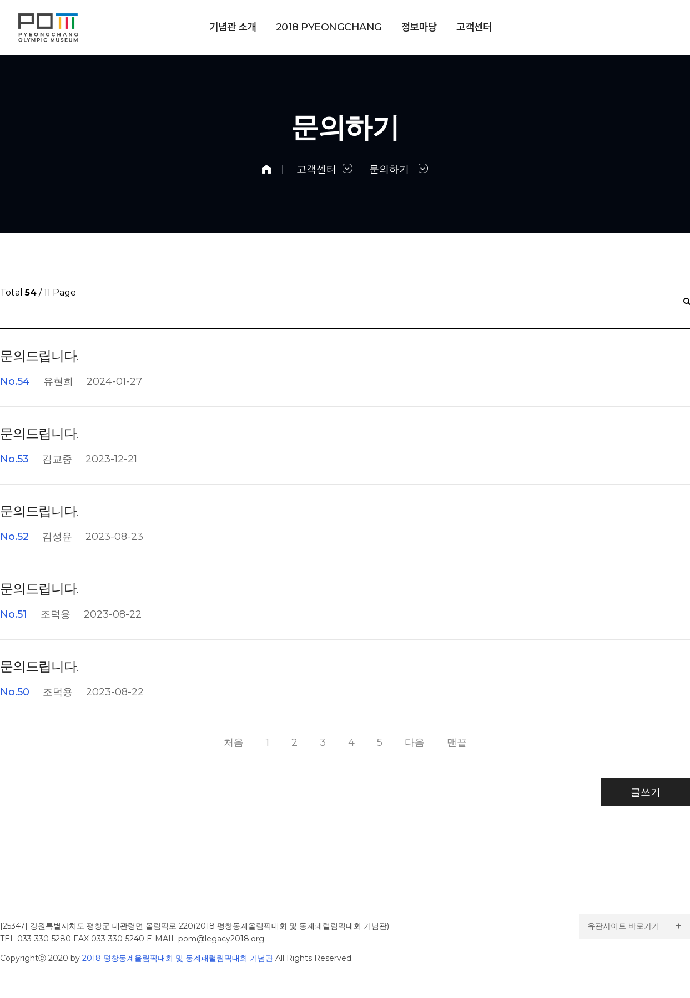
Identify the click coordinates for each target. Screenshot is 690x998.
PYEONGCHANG (329, 27)
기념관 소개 (232, 27)
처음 (234, 742)
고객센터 (474, 27)
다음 (415, 742)
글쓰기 (646, 792)
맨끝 (457, 742)
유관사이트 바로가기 (623, 926)
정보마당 (419, 27)
